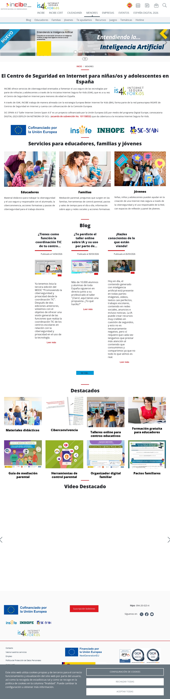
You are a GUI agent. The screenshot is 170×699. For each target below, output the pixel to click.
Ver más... (85, 373)
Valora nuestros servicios (16, 652)
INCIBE (41, 12)
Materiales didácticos (23, 414)
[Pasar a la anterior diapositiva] (4, 42)
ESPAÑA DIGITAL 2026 (145, 12)
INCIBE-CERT (56, 12)
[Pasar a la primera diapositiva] (75, 52)
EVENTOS (124, 12)
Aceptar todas (125, 691)
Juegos (113, 20)
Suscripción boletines (84, 608)
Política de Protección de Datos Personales (23, 660)
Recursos (100, 20)
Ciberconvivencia (64, 414)
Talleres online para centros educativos (106, 417)
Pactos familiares (147, 457)
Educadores (41, 20)
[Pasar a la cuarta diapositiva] (93, 52)
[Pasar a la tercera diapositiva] (86, 52)
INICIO (79, 66)
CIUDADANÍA (74, 12)
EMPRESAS (108, 12)
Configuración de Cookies (125, 671)
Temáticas (126, 20)
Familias (56, 20)
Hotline (140, 20)
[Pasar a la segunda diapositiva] (80, 52)
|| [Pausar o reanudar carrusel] (85, 59)
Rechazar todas (125, 681)
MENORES (92, 12)
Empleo (9, 656)
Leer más (51, 342)
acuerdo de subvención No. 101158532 (71, 116)
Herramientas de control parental (64, 459)
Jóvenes (68, 20)
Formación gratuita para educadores (147, 415)
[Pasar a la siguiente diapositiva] (165, 42)
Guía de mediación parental (23, 459)
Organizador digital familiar (106, 459)
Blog (28, 20)
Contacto (9, 648)
